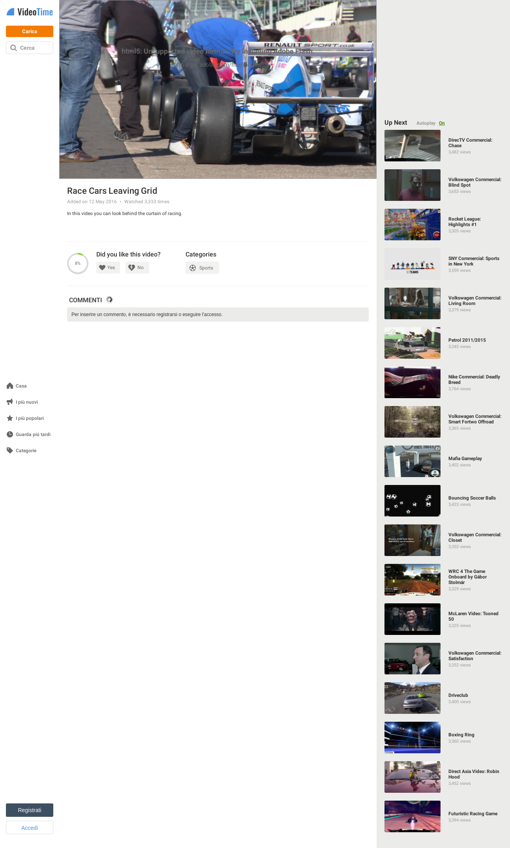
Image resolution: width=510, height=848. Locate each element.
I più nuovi (27, 402)
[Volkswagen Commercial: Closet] (443, 540)
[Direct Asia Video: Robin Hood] (443, 777)
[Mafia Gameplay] (443, 461)
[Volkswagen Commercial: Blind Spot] (443, 185)
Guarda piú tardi (33, 434)
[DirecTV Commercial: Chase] (443, 145)
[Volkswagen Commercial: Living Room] (443, 303)
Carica (29, 31)
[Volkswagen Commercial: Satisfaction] (443, 658)
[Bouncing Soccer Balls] (443, 501)
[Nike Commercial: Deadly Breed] (443, 382)
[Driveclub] (443, 698)
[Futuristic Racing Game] (443, 816)
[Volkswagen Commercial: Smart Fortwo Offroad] (443, 422)
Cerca (27, 48)
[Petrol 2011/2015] (443, 343)
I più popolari (30, 418)
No (140, 267)
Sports (206, 268)
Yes (111, 267)
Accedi (29, 828)
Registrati (29, 810)
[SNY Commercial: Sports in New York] (443, 264)
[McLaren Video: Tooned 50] (443, 619)
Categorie (26, 450)
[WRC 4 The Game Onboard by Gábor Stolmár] (443, 579)
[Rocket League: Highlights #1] (443, 224)
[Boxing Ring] (443, 737)
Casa (21, 386)
